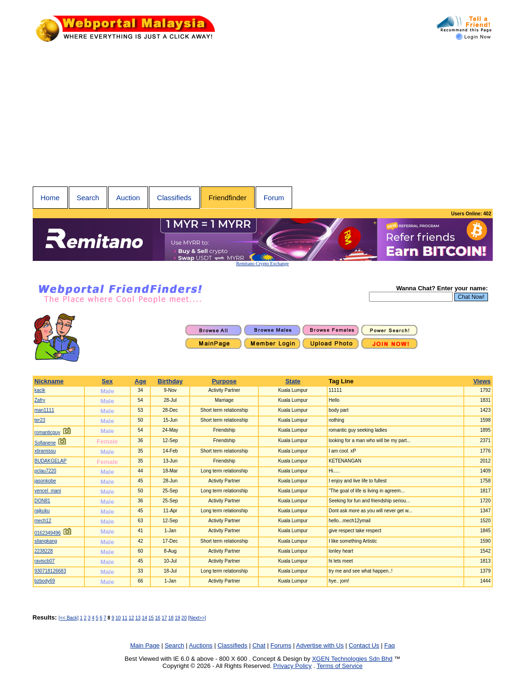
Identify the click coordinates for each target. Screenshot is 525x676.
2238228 (44, 551)
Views (482, 381)
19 (177, 617)
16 (157, 617)
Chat (258, 645)
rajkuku (42, 510)
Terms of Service (340, 665)
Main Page (144, 645)
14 (144, 617)
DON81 (42, 500)
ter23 (40, 420)
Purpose (224, 381)
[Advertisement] (263, 115)
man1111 (45, 410)
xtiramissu (45, 451)
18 (171, 617)
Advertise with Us (319, 645)
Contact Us (364, 645)
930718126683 (50, 571)
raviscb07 (45, 561)
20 (184, 617)
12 (131, 617)
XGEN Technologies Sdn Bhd (352, 658)
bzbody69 (45, 580)
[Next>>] (197, 617)
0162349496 (48, 533)
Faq (389, 645)
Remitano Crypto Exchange (262, 263)
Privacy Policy (292, 665)
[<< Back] (68, 617)
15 (151, 617)
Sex (107, 381)
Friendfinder (228, 198)
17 (164, 617)
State (293, 381)
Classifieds (174, 198)
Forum (274, 198)
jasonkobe (45, 480)
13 (137, 617)
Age (141, 381)
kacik (40, 390)
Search (88, 198)
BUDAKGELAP (51, 460)
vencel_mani (48, 490)
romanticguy (47, 432)
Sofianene (45, 442)
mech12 (43, 520)
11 (124, 617)
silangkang (46, 541)
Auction (128, 198)
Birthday (170, 381)
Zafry (40, 400)
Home (50, 198)
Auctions (200, 645)
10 (118, 617)
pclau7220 (45, 470)
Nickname (49, 381)
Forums (280, 645)
